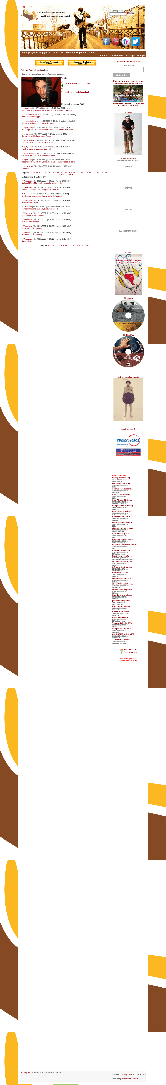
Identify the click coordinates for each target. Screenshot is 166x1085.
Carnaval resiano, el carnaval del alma (37, 123)
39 (70, 175)
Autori (38, 70)
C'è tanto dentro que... (122, 567)
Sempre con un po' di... (122, 628)
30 (98, 173)
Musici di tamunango (30, 222)
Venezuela (27, 181)
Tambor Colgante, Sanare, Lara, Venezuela (39, 209)
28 (92, 173)
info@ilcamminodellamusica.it (76, 92)
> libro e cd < (117, 55)
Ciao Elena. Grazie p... (122, 511)
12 (50, 173)
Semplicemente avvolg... (123, 506)
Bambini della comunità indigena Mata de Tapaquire (43, 189)
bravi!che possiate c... (122, 556)
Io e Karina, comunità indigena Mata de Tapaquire (42, 196)
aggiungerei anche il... (122, 578)
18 (66, 173)
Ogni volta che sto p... (122, 483)
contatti (92, 52)
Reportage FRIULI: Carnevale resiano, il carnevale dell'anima (47, 130)
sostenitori (72, 52)
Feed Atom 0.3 (128, 652)
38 (67, 175)
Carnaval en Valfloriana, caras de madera (39, 155)
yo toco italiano (29, 121)
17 (63, 173)
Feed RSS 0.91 (128, 649)
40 (72, 175)
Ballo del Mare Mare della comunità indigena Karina (43, 183)
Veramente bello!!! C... (122, 623)
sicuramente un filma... (122, 528)
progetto (33, 52)
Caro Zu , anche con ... (122, 550)
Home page (25, 1072)
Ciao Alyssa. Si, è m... (122, 500)
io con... (26, 194)
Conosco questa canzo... (123, 539)
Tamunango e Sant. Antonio (33, 215)
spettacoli (102, 55)
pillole (82, 52)
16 (61, 173)
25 (84, 173)
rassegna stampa (135, 55)
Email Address (128, 65)
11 (47, 173)
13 (53, 173)
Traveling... (26, 168)
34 (108, 173)
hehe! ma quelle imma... (123, 522)
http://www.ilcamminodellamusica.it (79, 83)
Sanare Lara (26, 241)
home (24, 52)
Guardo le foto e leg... (122, 595)
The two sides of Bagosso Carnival (36, 149)
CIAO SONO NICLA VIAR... (124, 634)
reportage (27, 108)
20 (71, 173)
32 (103, 173)
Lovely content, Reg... (122, 478)
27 (90, 173)
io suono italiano (30, 114)
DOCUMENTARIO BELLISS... (125, 545)
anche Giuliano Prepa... (122, 584)
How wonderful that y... (122, 606)
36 (62, 175)
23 (79, 173)
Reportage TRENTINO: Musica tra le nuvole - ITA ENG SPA (46, 110)
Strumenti (27, 207)
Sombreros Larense (29, 202)
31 (100, 173)
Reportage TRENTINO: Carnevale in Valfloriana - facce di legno (48, 162)
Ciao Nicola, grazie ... (121, 533)
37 (64, 175)
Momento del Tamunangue (32, 228)
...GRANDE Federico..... (122, 640)
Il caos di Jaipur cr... (121, 612)
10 (45, 173)
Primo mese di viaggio (30, 117)
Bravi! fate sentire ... (121, 617)
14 (55, 173)
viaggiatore (45, 52)
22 (76, 173)
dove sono (58, 52)
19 (69, 173)
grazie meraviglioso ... (122, 601)
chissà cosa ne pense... (122, 589)
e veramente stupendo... (123, 489)
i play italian (28, 134)
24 (82, 173)
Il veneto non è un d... (122, 517)
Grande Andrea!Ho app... (123, 561)
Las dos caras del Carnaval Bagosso (37, 142)
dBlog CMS (127, 1074)
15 (58, 173)
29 (95, 173)
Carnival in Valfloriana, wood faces (36, 136)
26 (87, 173)
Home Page (28, 70)
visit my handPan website (128, 377)
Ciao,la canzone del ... (122, 494)
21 (74, 173)
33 (106, 173)
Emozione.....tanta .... (121, 573)
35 (59, 175)
